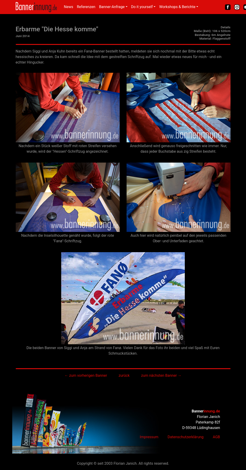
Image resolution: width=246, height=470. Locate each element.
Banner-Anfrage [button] (112, 7)
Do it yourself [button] (142, 7)
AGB (216, 437)
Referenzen (86, 7)
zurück (124, 375)
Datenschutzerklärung (186, 437)
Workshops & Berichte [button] (177, 7)
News (68, 7)
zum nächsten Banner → (161, 375)
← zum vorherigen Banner (85, 375)
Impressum (149, 437)
